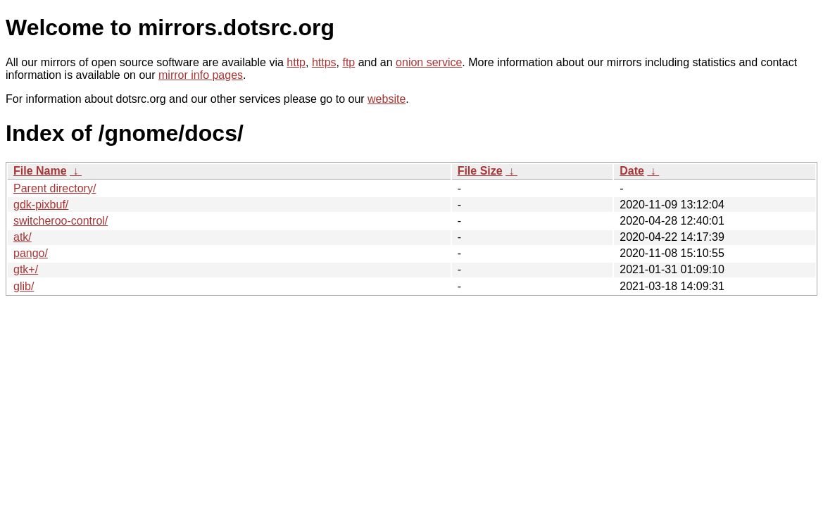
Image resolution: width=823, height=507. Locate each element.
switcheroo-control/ (60, 221)
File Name (40, 171)
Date (632, 171)
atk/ (22, 237)
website (386, 99)
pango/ (30, 253)
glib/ (23, 286)
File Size (480, 171)
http (296, 62)
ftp (348, 62)
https (324, 62)
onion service (429, 62)
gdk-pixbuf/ (40, 205)
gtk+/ (25, 269)
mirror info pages (200, 75)
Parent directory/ (54, 188)
